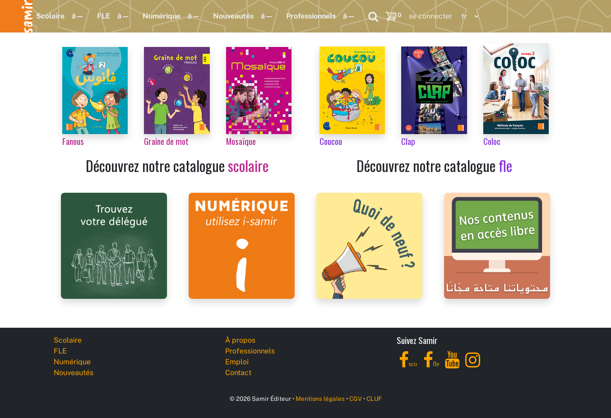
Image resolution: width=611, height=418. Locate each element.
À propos (240, 340)
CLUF (374, 398)
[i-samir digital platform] (242, 245)
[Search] (373, 16)
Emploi (237, 362)
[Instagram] (472, 365)
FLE (103, 16)
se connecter (430, 16)
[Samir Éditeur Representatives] (114, 245)
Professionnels (311, 16)
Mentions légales (320, 398)
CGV (355, 398)
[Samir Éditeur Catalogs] (497, 245)
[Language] (468, 16)
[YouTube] (452, 365)
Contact (238, 372)
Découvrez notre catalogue (177, 165)
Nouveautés (233, 16)
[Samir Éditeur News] (369, 245)
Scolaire (50, 16)
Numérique (162, 16)
